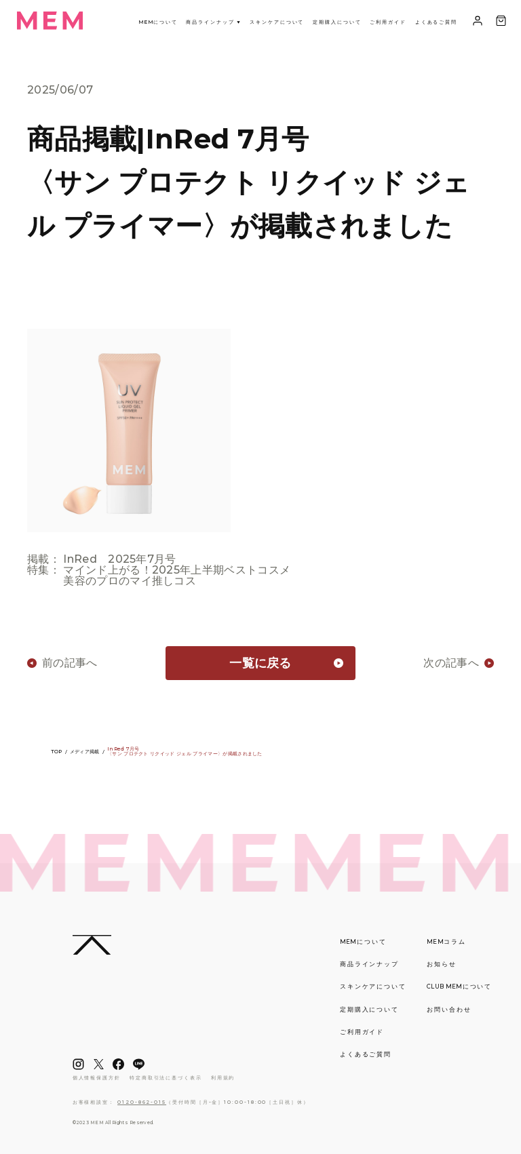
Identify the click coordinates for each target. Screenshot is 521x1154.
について (158, 22)
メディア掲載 (85, 751)
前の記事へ (70, 663)
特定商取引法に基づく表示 (166, 1077)
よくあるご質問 (436, 22)
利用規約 (223, 1077)
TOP (56, 751)
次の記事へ (451, 663)
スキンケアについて (277, 22)
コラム (446, 941)
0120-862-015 (141, 1102)
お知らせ (442, 964)
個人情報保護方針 (97, 1077)
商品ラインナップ (213, 22)
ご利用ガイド (388, 22)
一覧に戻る (260, 663)
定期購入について (337, 22)
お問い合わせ (449, 1009)
